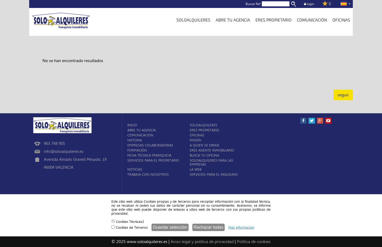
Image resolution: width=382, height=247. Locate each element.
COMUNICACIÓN (312, 20)
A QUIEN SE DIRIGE (204, 145)
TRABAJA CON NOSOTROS (148, 174)
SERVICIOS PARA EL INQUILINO (214, 174)
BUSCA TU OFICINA (204, 155)
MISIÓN (195, 140)
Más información (241, 227)
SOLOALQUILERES (193, 20)
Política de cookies (254, 241)
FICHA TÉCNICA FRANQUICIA (149, 155)
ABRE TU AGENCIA (233, 20)
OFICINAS (341, 20)
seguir (343, 94)
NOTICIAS (134, 169)
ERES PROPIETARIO (273, 20)
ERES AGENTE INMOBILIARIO (212, 150)
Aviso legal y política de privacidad (202, 241)
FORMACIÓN (137, 150)
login (309, 4)
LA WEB (195, 169)
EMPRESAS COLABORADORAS (150, 145)
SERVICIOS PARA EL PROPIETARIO (153, 160)
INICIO (132, 125)
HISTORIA (134, 140)
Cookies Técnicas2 (127, 221)
